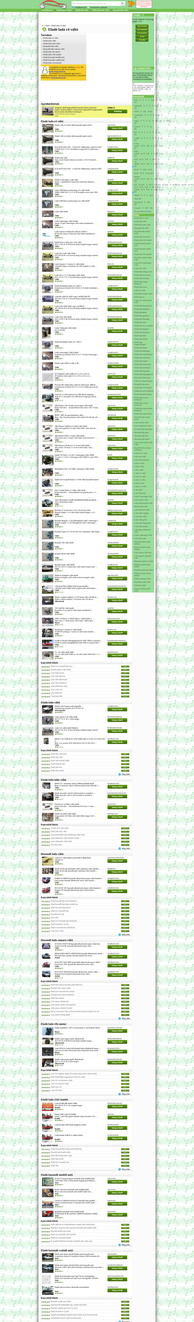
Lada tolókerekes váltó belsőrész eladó (65, 838)
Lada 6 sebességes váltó (143, 535)
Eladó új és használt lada (60, 911)
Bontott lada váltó (141, 506)
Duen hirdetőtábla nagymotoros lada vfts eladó (68, 1077)
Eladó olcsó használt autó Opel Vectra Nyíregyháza (75, 1276)
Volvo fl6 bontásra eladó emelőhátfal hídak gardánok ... (76, 500)
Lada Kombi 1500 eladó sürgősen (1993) (70, 1125)
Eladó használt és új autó (60, 924)
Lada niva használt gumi (143, 381)
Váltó (47, 26)
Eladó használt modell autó (53, 57)
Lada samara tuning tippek (60, 1015)
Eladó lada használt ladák (60, 760)
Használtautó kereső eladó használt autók (66, 1318)
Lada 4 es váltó (140, 476)
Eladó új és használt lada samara (62, 991)
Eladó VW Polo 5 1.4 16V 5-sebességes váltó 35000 (74, 455)
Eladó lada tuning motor (143, 272)
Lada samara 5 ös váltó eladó (66, 717)
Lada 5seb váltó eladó (63, 317)
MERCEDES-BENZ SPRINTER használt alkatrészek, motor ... (79, 954)
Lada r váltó (138, 470)
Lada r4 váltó (139, 463)
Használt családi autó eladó (61, 1301)
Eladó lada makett (141, 361)
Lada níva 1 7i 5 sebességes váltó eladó (70, 275)
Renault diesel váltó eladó (65, 554)
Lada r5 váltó (139, 483)
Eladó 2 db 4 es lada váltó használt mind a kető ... (74, 125)
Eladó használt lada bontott (61, 908)
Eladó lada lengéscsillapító (140, 343)
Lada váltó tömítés (141, 526)
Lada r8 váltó (139, 467)
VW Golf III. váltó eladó (64, 608)
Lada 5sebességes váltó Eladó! (66, 221)
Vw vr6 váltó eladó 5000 (64, 652)
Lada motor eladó (57, 931)
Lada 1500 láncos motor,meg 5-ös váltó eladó (72, 190)
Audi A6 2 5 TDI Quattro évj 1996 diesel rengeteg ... (75, 394)
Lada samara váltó (141, 500)
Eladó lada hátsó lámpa (143, 394)
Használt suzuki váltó (142, 582)
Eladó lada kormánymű (143, 306)
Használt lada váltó (120, 10)
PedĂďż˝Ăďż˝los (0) (143, 173)
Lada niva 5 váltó (140, 453)
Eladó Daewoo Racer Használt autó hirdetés (72, 1287)
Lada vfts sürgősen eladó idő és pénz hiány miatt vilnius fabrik (74, 1074)
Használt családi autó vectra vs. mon (64, 1308)
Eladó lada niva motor (142, 275)
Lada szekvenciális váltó (143, 503)
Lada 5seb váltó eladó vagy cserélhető (69, 306)
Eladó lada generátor (142, 316)
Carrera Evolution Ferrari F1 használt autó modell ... (75, 1201)
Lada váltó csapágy (141, 513)
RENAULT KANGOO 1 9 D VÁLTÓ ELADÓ (73, 510)
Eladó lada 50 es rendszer (143, 326)
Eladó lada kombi (57, 1159)
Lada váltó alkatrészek (59, 679)
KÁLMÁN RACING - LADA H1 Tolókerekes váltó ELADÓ (78, 147)
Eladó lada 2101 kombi (52, 55)
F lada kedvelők (56, 696)
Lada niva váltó (140, 457)
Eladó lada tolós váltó (100, 10)
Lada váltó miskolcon (59, 683)
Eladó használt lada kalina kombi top (64, 904)
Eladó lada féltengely (142, 351)
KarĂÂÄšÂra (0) (143, 170)
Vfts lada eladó (56, 845)
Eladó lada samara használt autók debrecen (66, 985)
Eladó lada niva (56, 767)
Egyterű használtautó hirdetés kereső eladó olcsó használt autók (74, 1315)
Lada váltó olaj (139, 493)
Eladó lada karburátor (142, 368)
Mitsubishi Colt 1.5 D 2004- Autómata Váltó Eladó (74, 469)
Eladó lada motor (140, 287)
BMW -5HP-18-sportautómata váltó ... (70, 415)
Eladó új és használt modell (61, 1238)
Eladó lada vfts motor (51, 52)
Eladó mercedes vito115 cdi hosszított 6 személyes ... (75, 793)
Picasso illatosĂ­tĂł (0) (142, 211)
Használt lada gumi (141, 432)
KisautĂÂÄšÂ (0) (143, 208)
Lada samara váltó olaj (142, 553)
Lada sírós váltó (140, 268)
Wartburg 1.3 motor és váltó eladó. (68, 630)
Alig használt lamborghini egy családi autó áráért (69, 1305)
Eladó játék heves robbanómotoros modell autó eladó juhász (73, 1224)
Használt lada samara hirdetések (62, 995)
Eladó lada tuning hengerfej (140, 283)
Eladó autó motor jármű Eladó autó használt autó (74, 1254)
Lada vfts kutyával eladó (60, 1084)
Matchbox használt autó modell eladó (69, 1212)
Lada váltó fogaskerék (142, 523)
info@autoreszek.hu (58, 78)
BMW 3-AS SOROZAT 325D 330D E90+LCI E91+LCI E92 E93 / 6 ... (80, 740)
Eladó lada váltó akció (59, 754)
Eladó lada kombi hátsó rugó (61, 1155)
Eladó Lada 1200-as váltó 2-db (67, 363)
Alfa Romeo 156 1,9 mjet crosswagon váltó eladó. (74, 405)
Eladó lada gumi (140, 312)
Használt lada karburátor (143, 429)
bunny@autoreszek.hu (57, 71)
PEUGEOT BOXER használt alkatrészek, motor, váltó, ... (77, 972)
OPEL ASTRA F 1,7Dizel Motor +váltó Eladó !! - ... (75, 619)
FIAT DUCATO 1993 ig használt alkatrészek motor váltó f (77, 962)
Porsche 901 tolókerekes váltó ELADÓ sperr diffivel (75, 385)
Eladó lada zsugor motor (143, 294)
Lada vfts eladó (56, 1090)
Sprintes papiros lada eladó (60, 670)
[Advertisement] (82, 18)
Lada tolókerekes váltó (59, 686)
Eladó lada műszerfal (142, 358)
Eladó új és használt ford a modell (63, 1234)
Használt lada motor (141, 384)
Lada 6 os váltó (140, 473)
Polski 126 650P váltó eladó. (65, 814)
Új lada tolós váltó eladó (60, 828)
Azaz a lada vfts (56, 689)
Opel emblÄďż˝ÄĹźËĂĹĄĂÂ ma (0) (148, 153)
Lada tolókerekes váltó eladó (61, 841)
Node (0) (137, 199)
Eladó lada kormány (141, 278)
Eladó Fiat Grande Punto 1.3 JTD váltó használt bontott (77, 480)
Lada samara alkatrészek (60, 1001)
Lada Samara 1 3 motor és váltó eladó (69, 264)
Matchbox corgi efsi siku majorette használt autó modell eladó (73, 1228)
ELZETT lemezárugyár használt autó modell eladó (74, 1179)
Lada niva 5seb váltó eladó (65, 253)
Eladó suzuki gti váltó (142, 579)
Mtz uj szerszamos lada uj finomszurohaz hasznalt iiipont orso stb (75, 1011)
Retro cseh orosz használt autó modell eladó (72, 1190)
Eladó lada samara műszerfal (141, 404)
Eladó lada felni (140, 322)
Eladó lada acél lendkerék (143, 391)
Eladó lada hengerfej (142, 309)
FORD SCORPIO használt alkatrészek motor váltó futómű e (78, 878)
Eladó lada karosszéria (142, 364)
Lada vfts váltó (139, 290)
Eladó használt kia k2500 (143, 561)
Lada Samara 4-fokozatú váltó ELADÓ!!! (71, 232)
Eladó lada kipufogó (141, 371)
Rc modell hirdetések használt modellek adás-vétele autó (71, 1241)
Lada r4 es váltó (140, 486)
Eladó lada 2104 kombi (143, 388)
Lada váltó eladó (61, 212)
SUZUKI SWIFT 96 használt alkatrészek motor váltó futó (77, 944)
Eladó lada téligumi (141, 329)
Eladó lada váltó (81, 10)
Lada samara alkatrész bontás (61, 1008)
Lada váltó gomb (140, 520)
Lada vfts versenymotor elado (62, 1080)
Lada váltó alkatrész (58, 676)
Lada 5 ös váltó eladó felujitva (66, 728)
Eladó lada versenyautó (52, 63)
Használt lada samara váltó (54, 49)
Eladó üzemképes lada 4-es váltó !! (68, 286)
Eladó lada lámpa (140, 348)
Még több (126, 774)
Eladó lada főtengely (142, 319)
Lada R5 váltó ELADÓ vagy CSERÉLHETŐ (72, 297)
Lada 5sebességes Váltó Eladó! (67, 352)
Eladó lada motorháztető (143, 354)
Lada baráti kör (56, 693)
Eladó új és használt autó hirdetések (64, 921)
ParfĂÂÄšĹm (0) (143, 111)
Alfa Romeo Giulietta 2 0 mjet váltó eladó (71, 426)
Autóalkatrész (47, 10)
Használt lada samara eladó (61, 988)
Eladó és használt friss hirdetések (63, 927)
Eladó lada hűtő (140, 336)
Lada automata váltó (141, 510)
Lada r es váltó (139, 480)
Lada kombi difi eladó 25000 (66, 1103)
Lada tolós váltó (140, 538)
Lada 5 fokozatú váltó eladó (65, 328)
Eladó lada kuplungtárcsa (143, 374)
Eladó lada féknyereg (142, 378)
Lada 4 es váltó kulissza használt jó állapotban (73, 858)
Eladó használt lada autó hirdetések (64, 901)
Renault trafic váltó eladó (65, 565)
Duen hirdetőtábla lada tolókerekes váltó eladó (68, 835)
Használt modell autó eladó (61, 1231)
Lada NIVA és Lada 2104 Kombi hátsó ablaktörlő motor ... (77, 1048)
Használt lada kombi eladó (60, 1152)
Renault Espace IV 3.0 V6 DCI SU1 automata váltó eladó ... (78, 532)
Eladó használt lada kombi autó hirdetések (66, 1149)
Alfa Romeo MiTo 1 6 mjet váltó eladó (69, 436)
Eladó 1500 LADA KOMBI (65, 1114)
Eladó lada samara (57, 770)
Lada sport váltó (140, 516)
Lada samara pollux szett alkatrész (63, 1005)
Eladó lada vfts (56, 1087)
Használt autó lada (57, 914)
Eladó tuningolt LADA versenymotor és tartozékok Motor (77, 1028)
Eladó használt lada (58, 764)
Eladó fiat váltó (140, 585)
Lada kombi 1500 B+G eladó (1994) (68, 1135)
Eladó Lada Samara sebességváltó (68, 706)
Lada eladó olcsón (57, 673)
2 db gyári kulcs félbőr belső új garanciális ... (72, 586)
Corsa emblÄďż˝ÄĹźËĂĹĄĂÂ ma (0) (148, 146)
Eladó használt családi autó (54, 60)
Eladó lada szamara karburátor (141, 399)
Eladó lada (54, 1165)
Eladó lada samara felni (143, 414)
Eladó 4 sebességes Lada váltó (66, 180)
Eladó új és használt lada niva (61, 666)
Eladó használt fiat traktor (143, 570)
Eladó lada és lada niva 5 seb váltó (68, 242)
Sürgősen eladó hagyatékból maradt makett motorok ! (76, 108)
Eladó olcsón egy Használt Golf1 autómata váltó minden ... (77, 869)
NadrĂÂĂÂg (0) (143, 195)
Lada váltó (54, 917)
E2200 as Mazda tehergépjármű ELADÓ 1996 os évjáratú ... (78, 641)
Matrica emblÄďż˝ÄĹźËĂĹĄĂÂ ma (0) (148, 179)
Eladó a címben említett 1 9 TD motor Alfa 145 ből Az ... (76, 597)
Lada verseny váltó (141, 422)
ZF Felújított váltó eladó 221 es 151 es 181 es (72, 374)
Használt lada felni (141, 436)
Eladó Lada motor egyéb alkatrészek (69, 1059)
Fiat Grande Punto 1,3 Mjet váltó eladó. (70, 490)
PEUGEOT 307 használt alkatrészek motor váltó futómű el (78, 888)
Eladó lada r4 (139, 297)
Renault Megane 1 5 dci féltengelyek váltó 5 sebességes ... (77, 521)
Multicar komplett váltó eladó (66, 575)
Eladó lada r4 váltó (64, 10)
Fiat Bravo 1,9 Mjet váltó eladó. (67, 804)
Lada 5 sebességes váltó (143, 496)
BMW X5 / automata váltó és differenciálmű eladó (74, 784)
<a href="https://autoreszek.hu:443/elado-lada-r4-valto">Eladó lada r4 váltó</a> (143, 89)
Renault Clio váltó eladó (64, 543)
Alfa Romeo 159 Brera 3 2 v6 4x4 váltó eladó (72, 445)
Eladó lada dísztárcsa (142, 332)
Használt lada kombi (142, 439)
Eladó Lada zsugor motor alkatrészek (69, 1039)
